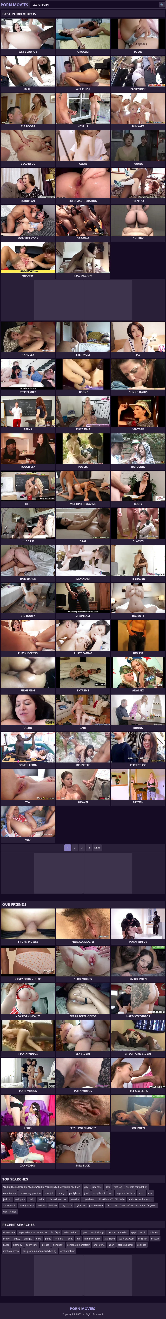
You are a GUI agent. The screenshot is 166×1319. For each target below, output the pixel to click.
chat (70, 1238)
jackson (7, 1199)
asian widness (71, 1232)
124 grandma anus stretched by (39, 1251)
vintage (61, 1193)
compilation (9, 1193)
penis (48, 1238)
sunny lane (32, 1244)
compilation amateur (78, 1244)
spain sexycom (126, 1238)
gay (86, 1186)
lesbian (53, 1205)
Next (97, 847)
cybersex (80, 1205)
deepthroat (99, 1193)
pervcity (74, 1199)
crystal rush (89, 1199)
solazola (154, 1232)
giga (133, 1232)
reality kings (97, 1232)
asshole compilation (136, 1186)
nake (38, 1238)
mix (78, 1238)
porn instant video (117, 1232)
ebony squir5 (27, 1205)
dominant (58, 1244)
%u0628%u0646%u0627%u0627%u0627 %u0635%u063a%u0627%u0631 (41, 1186)
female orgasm (92, 1238)
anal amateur (67, 1251)
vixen (141, 1193)
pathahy (17, 1244)
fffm (109, 1205)
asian (111, 1244)
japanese (97, 1186)
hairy (41, 1199)
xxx (111, 1193)
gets (85, 1232)
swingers (20, 1199)
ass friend (109, 1238)
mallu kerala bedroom (140, 1199)
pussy (17, 1238)
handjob (49, 1193)
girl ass (45, 1244)
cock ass (141, 1244)
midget (41, 1205)
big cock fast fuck (125, 1193)
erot (150, 1193)
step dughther (125, 1244)
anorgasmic (9, 1205)
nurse (6, 1244)
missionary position (30, 1193)
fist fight (55, 1232)
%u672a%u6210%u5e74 (112, 1199)
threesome (9, 1232)
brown (6, 1238)
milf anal (59, 1238)
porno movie (96, 1205)
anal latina (99, 1244)
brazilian (142, 1238)
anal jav (28, 1238)
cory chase (66, 1205)
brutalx (155, 1238)
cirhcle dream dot (57, 1199)
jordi (86, 1193)
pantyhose (74, 1193)
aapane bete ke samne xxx (33, 1232)
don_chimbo (9, 1211)
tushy (31, 1199)
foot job (118, 1186)
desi (108, 1186)
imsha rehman (11, 1251)
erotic (143, 1232)
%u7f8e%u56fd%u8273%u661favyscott (135, 1205)
